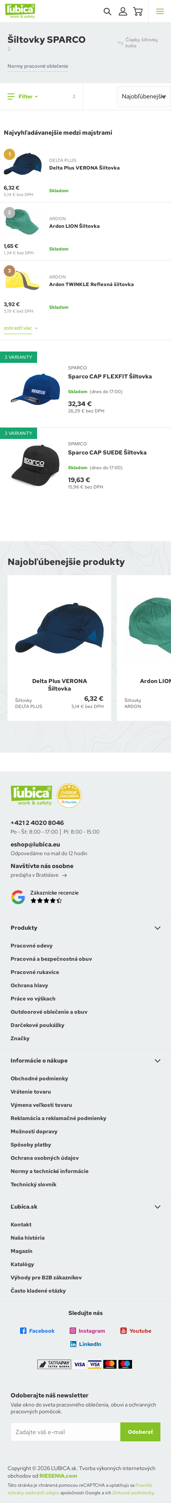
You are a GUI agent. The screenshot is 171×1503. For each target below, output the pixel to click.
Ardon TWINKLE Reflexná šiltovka (91, 284)
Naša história (28, 1237)
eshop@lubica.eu (35, 844)
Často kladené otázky (38, 1290)
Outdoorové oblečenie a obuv (49, 1011)
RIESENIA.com (58, 1475)
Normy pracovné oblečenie (38, 66)
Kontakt (21, 1224)
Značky (20, 1038)
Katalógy (22, 1264)
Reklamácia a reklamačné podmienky (58, 1118)
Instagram (87, 1330)
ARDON (57, 219)
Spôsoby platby (31, 1144)
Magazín (22, 1251)
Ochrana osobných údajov (45, 1157)
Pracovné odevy (32, 945)
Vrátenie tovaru (31, 1091)
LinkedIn (85, 1344)
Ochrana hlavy (29, 985)
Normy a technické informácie (50, 1171)
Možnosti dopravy (34, 1131)
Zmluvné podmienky (133, 1493)
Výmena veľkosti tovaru (41, 1105)
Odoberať (140, 1431)
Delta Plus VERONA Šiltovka (84, 168)
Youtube (135, 1330)
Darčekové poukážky (37, 1025)
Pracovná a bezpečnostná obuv (51, 958)
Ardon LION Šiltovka (74, 226)
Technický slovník (33, 1184)
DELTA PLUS (62, 160)
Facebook (37, 1330)
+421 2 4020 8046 (37, 823)
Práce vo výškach (33, 998)
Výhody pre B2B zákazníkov (46, 1277)
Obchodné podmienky (39, 1078)
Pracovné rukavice (35, 972)
